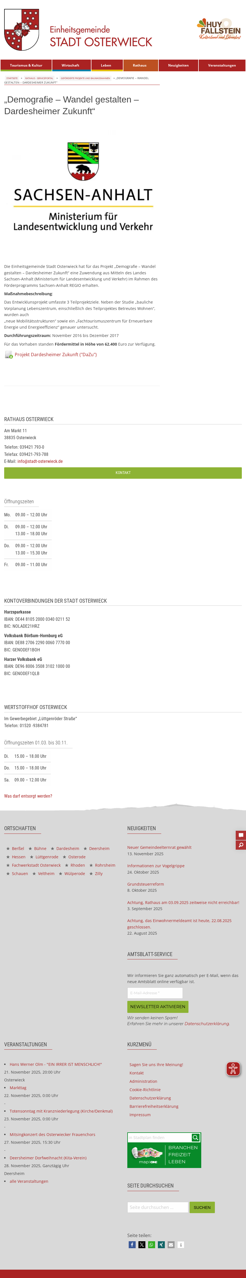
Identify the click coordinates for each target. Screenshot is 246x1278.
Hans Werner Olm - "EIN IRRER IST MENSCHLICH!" (56, 1063)
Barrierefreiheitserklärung (154, 1105)
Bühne (37, 848)
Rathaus (139, 65)
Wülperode (72, 873)
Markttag (18, 1087)
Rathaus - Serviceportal (40, 78)
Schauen (17, 873)
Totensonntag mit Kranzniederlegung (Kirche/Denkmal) (61, 1110)
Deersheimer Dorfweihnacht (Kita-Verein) (48, 1157)
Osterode (74, 856)
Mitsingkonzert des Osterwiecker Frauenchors (52, 1134)
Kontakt (123, 472)
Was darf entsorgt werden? (28, 796)
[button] (132, 1244)
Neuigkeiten (178, 65)
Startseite (11, 78)
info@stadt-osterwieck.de (40, 461)
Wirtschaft (70, 65)
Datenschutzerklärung (207, 1023)
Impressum (140, 1114)
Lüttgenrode (44, 856)
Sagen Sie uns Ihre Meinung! (156, 1064)
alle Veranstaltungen (29, 1180)
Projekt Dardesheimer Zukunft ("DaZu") (56, 354)
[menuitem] (26, 65)
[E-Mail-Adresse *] (155, 993)
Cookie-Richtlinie (145, 1089)
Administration (143, 1080)
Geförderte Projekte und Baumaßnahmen (93, 78)
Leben (106, 65)
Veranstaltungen (222, 65)
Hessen (16, 856)
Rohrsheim (102, 865)
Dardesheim (65, 848)
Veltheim (43, 873)
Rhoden (75, 865)
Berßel (15, 848)
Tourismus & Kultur (26, 65)
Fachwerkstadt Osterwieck (33, 865)
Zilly (96, 873)
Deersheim (97, 848)
